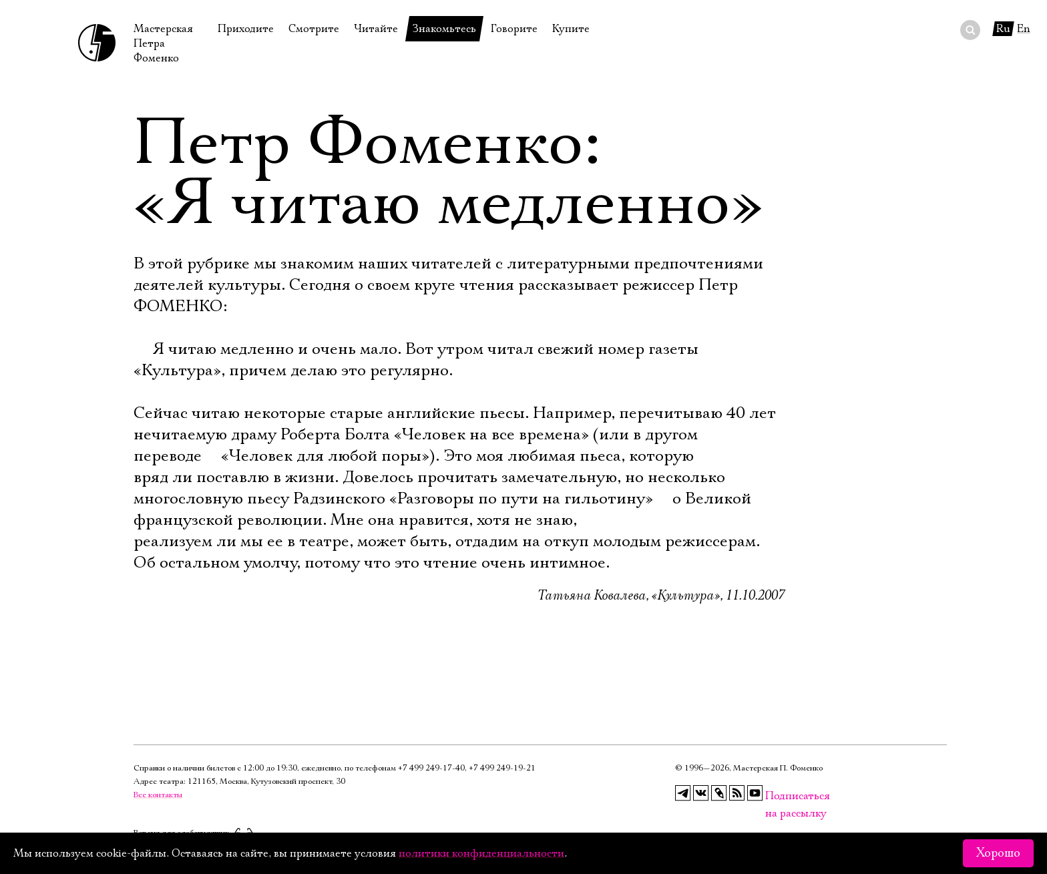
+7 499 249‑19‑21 (502, 768)
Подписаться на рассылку (773, 796)
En (1023, 28)
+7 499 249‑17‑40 (431, 768)
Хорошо (998, 853)
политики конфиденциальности (481, 853)
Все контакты (158, 795)
